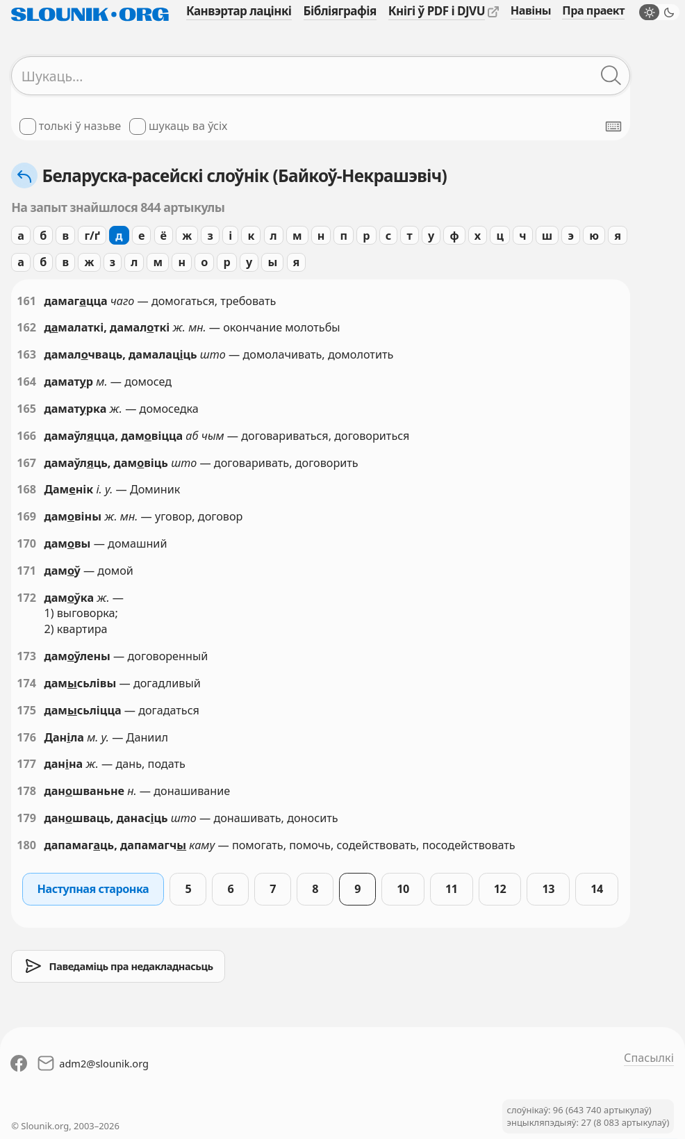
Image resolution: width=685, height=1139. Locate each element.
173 (26, 656)
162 (26, 327)
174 (26, 683)
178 (26, 790)
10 (403, 888)
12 (500, 888)
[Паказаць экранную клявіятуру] (613, 126)
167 (26, 462)
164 (26, 381)
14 (597, 888)
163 (26, 354)
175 (26, 710)
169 (26, 516)
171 (26, 570)
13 (549, 888)
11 (451, 888)
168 (26, 489)
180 (26, 845)
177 (26, 763)
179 (26, 818)
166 (26, 435)
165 (26, 408)
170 (26, 543)
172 (26, 597)
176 (26, 737)
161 (26, 301)
